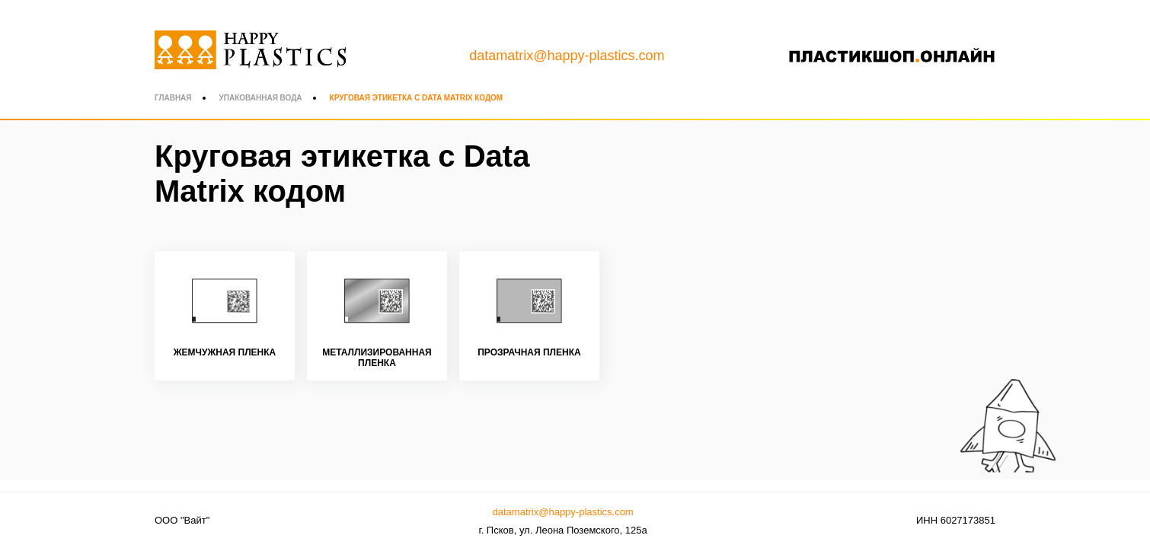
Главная (173, 98)
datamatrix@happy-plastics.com (566, 55)
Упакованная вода (260, 98)
